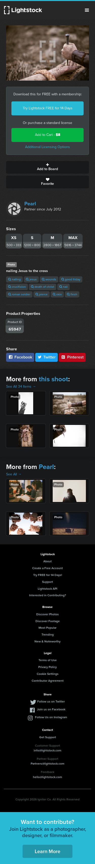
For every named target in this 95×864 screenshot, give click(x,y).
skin (57, 294)
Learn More (47, 851)
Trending (48, 634)
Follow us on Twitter (51, 701)
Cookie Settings (48, 674)
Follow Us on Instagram (51, 717)
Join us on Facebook (51, 709)
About (47, 561)
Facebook (20, 357)
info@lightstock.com (47, 750)
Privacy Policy (47, 667)
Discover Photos (47, 614)
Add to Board (47, 167)
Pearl (30, 203)
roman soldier (19, 294)
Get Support (47, 737)
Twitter (46, 357)
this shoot (53, 379)
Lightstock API (47, 588)
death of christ (42, 286)
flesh (72, 294)
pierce (41, 294)
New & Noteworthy (47, 641)
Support (47, 582)
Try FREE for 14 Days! (47, 575)
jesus (31, 279)
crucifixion (17, 286)
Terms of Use (48, 660)
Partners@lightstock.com (47, 763)
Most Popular (47, 627)
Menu (87, 10)
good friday (70, 279)
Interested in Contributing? (47, 595)
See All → (14, 474)
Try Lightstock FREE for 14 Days (47, 108)
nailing (14, 279)
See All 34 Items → (21, 386)
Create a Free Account (47, 568)
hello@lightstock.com (47, 777)
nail (63, 286)
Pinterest (72, 357)
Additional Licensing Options (47, 147)
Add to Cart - (47, 134)
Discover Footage (47, 621)
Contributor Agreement (48, 680)
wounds (49, 279)
